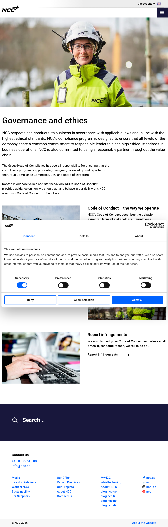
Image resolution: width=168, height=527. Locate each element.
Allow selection (84, 299)
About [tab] (139, 236)
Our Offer (63, 477)
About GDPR (109, 487)
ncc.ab (148, 477)
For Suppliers (21, 496)
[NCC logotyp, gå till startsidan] (10, 9)
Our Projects (65, 487)
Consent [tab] (29, 236)
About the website (144, 523)
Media (16, 477)
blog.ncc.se (109, 491)
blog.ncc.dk (108, 505)
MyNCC (106, 477)
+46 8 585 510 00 (24, 461)
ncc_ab (149, 487)
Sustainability (21, 491)
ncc (146, 482)
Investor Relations (24, 482)
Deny (30, 299)
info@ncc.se (21, 466)
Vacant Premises (68, 482)
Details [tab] (84, 236)
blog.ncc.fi (108, 496)
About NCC (64, 491)
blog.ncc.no (109, 501)
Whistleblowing (111, 482)
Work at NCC (20, 487)
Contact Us (64, 496)
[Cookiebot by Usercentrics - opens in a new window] (148, 225)
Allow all (137, 299)
